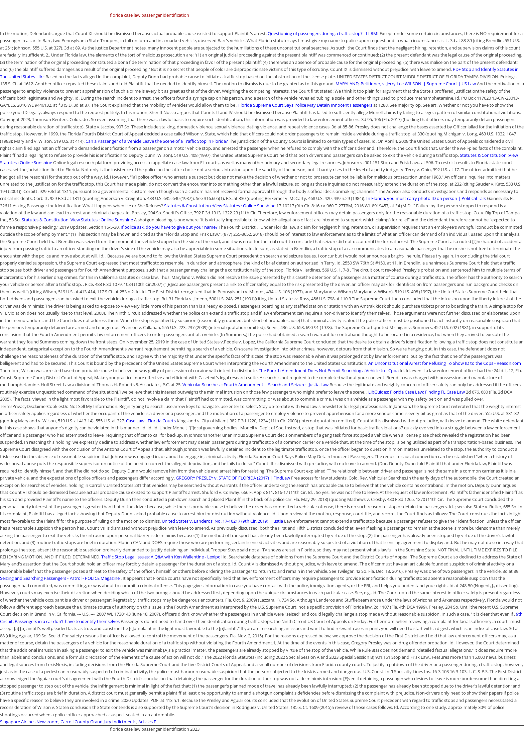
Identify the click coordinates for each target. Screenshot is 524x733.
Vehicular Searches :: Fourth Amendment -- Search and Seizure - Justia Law (255, 385)
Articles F (147, 722)
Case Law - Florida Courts (151, 421)
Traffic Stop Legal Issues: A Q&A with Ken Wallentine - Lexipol (161, 557)
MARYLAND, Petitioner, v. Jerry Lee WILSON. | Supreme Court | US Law (406, 84)
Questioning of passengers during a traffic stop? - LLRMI (323, 33)
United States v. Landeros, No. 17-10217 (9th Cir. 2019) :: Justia (222, 521)
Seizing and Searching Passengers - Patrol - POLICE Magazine (60, 578)
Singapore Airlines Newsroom (29, 722)
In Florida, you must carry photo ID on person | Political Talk (426, 198)
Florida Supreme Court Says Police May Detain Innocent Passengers (305, 105)
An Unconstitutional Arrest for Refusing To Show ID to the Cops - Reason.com (444, 363)
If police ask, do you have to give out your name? (169, 227)
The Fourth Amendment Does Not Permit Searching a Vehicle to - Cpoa (329, 371)
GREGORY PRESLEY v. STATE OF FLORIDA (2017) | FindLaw (233, 478)
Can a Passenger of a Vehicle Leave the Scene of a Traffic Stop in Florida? (157, 141)
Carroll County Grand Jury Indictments (98, 722)
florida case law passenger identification (149, 15)
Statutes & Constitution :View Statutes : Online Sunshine (219, 206)
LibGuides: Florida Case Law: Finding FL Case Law (416, 392)
